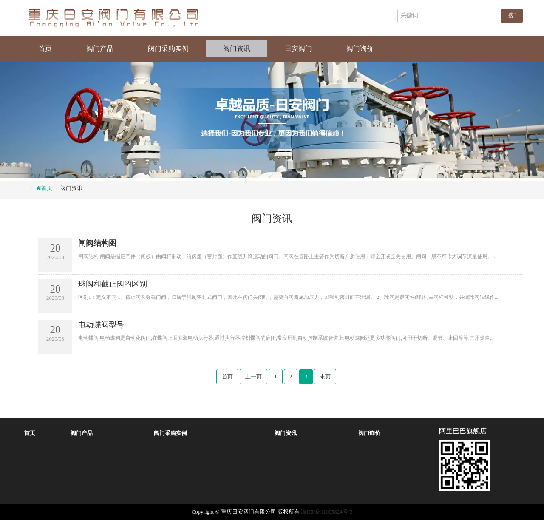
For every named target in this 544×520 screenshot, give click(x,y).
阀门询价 (360, 48)
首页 (45, 48)
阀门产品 (99, 48)
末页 (325, 376)
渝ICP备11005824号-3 (327, 512)
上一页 (253, 376)
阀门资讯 (236, 48)
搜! (512, 15)
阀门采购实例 (168, 48)
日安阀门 (298, 48)
